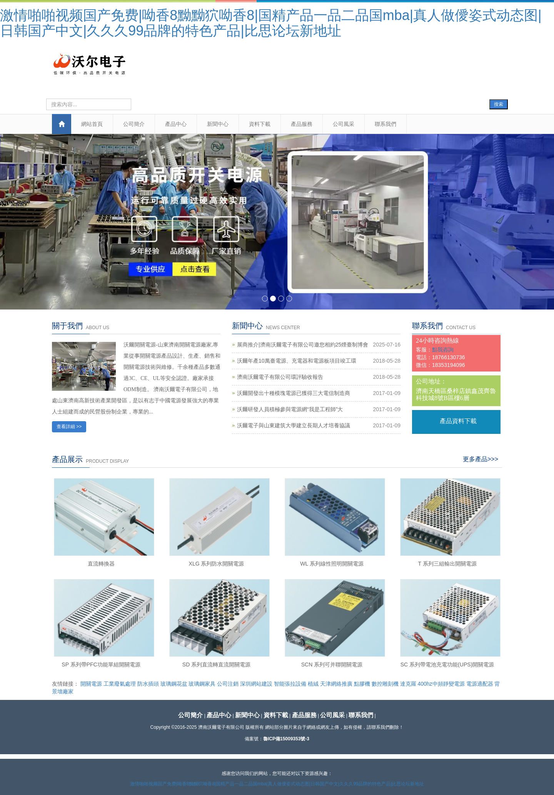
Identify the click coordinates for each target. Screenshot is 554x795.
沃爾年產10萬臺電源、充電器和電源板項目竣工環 (296, 361)
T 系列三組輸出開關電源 (447, 564)
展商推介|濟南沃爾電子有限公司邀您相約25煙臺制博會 (302, 344)
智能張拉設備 (290, 684)
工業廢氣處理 (119, 684)
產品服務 (301, 124)
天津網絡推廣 (336, 684)
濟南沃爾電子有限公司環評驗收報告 (280, 377)
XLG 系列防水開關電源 (216, 564)
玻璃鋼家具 (202, 684)
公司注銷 (228, 684)
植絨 (313, 684)
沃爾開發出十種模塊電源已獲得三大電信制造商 (293, 393)
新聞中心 (218, 124)
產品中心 (176, 124)
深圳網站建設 (256, 684)
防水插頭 (148, 684)
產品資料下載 (458, 421)
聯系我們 (385, 124)
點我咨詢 (443, 349)
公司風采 (343, 124)
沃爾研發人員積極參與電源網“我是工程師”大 (290, 409)
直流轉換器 (101, 564)
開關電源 (91, 684)
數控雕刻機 (385, 684)
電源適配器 (479, 684)
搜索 (498, 104)
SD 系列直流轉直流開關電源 (216, 664)
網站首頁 (92, 124)
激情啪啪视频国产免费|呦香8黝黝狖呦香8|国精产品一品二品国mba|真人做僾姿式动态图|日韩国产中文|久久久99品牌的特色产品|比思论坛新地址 (270, 22)
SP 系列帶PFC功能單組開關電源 (101, 664)
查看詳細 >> (69, 426)
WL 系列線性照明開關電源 (331, 564)
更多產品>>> (480, 459)
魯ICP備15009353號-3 (286, 738)
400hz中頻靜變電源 (440, 684)
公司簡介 (134, 124)
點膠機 (362, 684)
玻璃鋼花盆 (173, 684)
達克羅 (408, 684)
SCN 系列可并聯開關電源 (331, 664)
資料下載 (259, 124)
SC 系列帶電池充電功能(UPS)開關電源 (447, 664)
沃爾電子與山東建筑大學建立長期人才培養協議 (293, 425)
